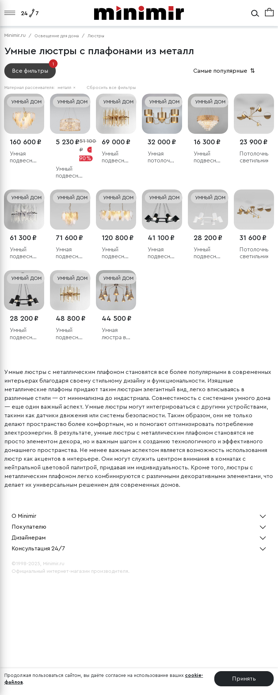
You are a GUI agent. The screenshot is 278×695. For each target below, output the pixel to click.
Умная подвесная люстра (24, 157)
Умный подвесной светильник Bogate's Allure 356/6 (70, 334)
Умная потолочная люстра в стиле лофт (162, 157)
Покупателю (29, 527)
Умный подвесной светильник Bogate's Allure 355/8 (24, 253)
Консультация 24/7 (38, 548)
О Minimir (24, 516)
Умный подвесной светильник (116, 253)
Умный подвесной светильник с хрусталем (70, 172)
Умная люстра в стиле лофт (114, 334)
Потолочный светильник (254, 157)
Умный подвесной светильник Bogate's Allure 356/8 (116, 157)
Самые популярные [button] (224, 71)
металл (67, 87)
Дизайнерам (29, 538)
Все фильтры (34, 68)
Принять (244, 679)
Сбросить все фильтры (111, 87)
